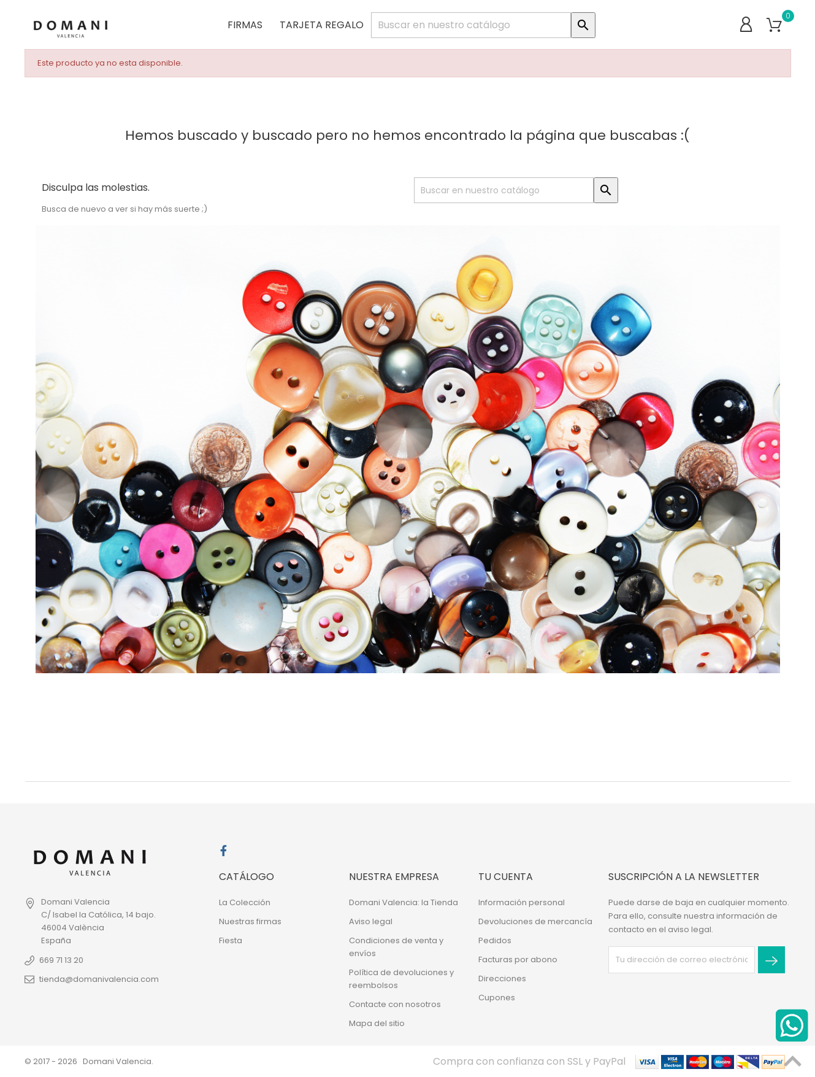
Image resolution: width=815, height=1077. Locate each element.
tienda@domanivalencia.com (99, 979)
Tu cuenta (505, 877)
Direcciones (502, 978)
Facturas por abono (517, 959)
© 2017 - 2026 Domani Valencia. (89, 1061)
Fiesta (230, 940)
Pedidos (494, 940)
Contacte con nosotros (395, 1004)
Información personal (521, 902)
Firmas (241, 24)
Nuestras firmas (250, 921)
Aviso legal (370, 921)
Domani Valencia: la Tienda (403, 902)
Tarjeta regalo (318, 24)
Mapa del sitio (377, 1023)
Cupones (496, 997)
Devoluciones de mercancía (535, 921)
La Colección (244, 902)
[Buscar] (471, 24)
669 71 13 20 (61, 960)
